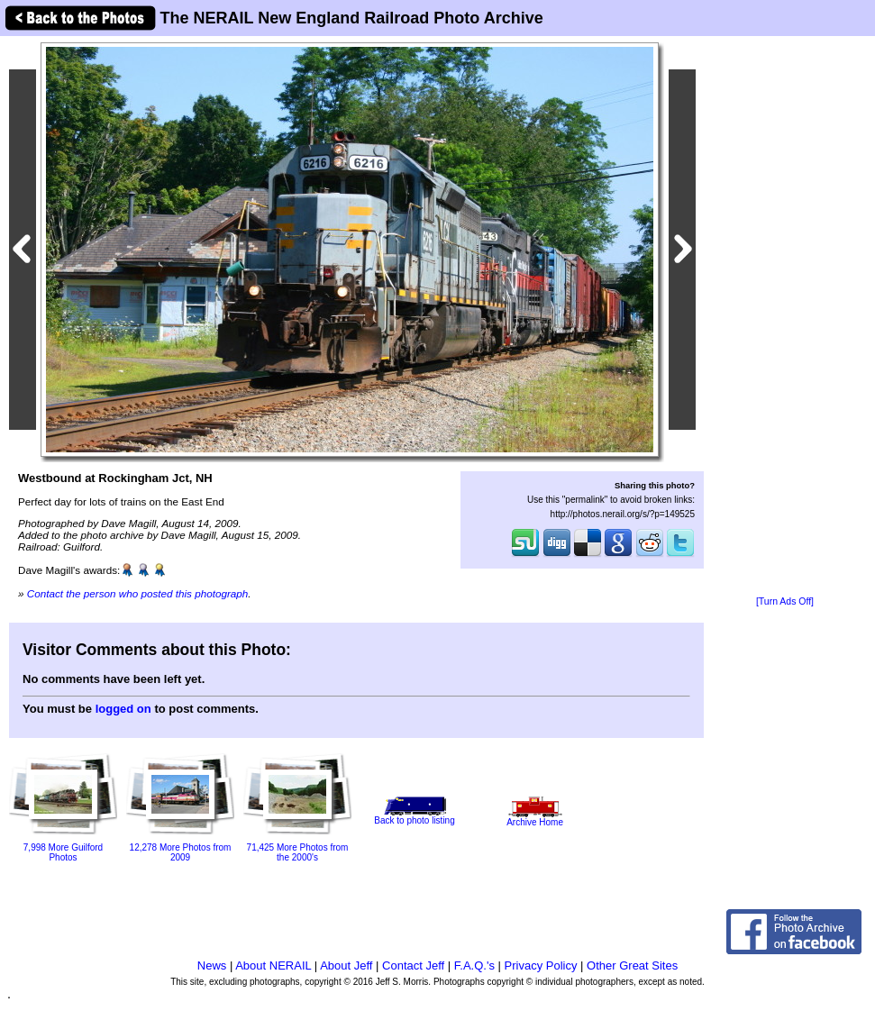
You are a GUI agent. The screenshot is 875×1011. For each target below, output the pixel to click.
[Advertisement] (785, 317)
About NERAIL (273, 965)
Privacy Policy (541, 965)
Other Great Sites (632, 965)
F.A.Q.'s (474, 965)
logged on (123, 708)
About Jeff (346, 965)
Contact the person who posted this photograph (138, 593)
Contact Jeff (413, 965)
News (212, 965)
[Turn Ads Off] (785, 601)
